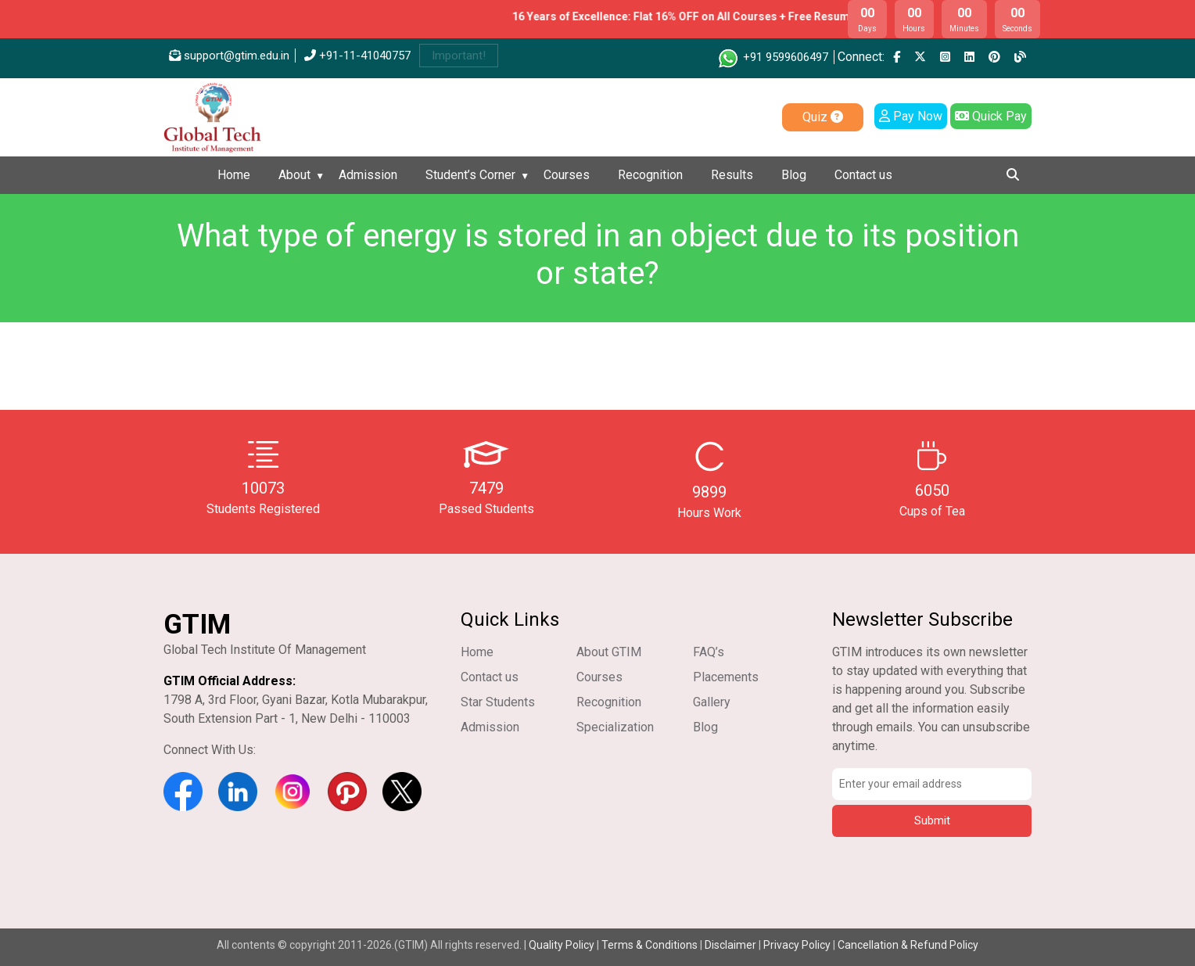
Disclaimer (730, 945)
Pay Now (910, 116)
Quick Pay (991, 116)
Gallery (711, 702)
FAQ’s (708, 652)
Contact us (863, 174)
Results (732, 174)
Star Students (498, 702)
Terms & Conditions (649, 945)
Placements (726, 677)
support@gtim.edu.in (229, 55)
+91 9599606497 (772, 57)
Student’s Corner (470, 174)
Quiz (822, 117)
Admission (368, 174)
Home (233, 174)
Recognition (650, 174)
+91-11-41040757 (357, 55)
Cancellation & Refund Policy (908, 945)
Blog (793, 174)
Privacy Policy (797, 945)
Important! (459, 55)
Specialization (615, 727)
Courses (567, 174)
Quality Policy (563, 945)
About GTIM (608, 652)
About (294, 174)
